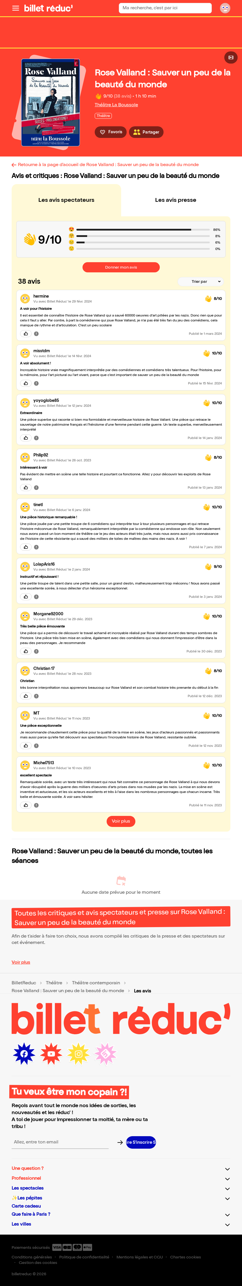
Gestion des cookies (38, 1262)
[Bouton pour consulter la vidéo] (231, 57)
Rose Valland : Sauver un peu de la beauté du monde (68, 991)
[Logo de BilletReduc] (48, 8)
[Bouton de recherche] (206, 7)
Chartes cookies (185, 1257)
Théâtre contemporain (96, 983)
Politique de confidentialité (84, 1257)
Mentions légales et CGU (139, 1257)
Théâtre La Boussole (116, 105)
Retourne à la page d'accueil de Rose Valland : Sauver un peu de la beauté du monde (108, 165)
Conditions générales (32, 1257)
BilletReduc (24, 983)
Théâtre (54, 983)
